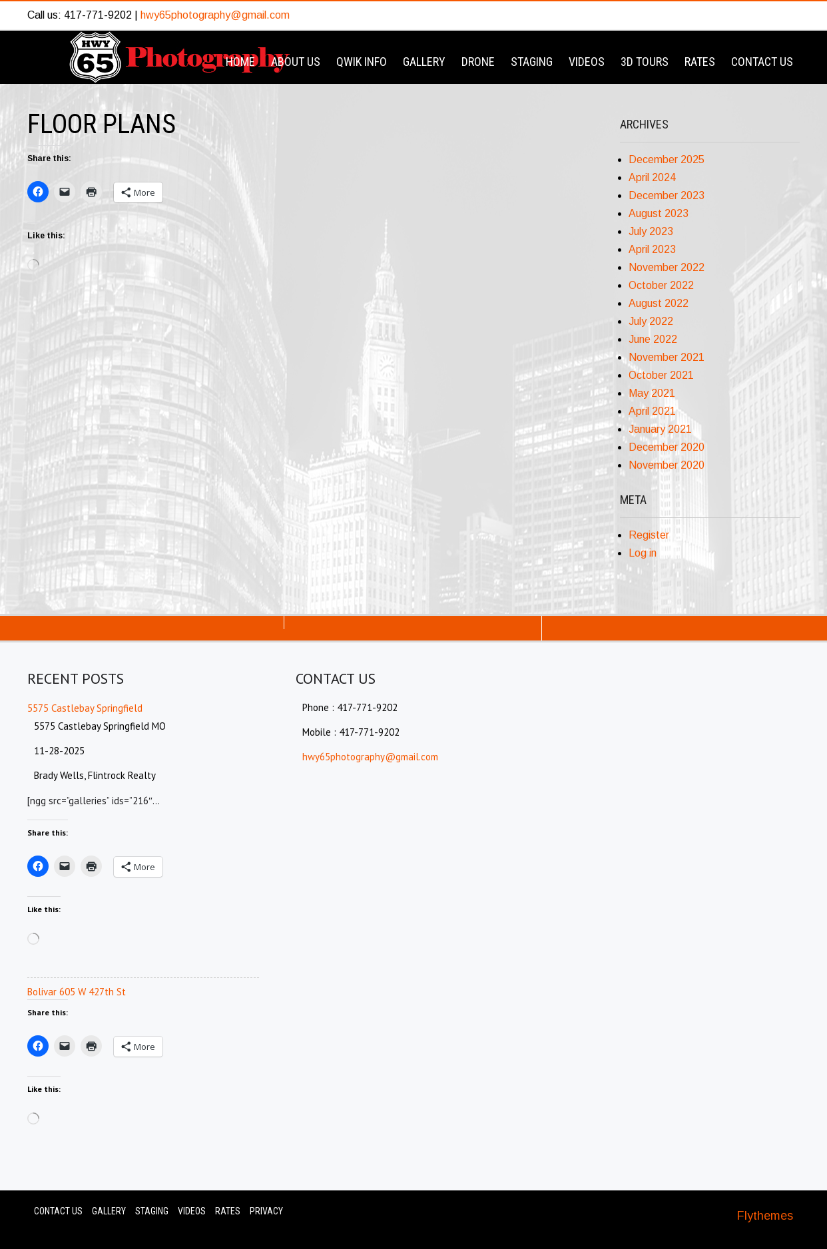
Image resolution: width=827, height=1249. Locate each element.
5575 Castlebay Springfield (84, 708)
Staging (532, 62)
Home (240, 62)
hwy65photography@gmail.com (215, 15)
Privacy (266, 1211)
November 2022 (666, 267)
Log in (643, 553)
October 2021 (661, 375)
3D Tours (645, 62)
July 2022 (651, 321)
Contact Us (762, 62)
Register (649, 535)
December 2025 (666, 159)
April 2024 (652, 177)
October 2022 (661, 285)
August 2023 (659, 213)
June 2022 (653, 339)
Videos (587, 62)
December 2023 (666, 195)
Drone (478, 62)
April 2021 (652, 411)
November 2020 (666, 465)
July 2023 (651, 231)
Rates (700, 62)
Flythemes (765, 1215)
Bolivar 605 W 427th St (76, 991)
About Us (295, 62)
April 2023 (652, 249)
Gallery (424, 62)
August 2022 (659, 303)
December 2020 (666, 447)
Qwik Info (361, 62)
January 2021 (660, 429)
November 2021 (666, 357)
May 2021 (652, 393)
